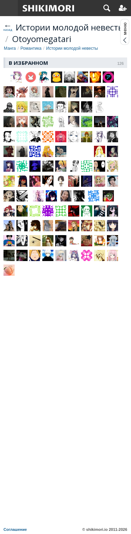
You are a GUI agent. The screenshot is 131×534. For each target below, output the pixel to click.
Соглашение (15, 529)
